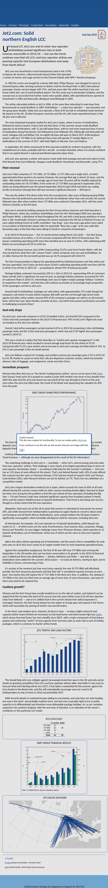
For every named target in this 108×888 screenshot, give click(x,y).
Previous (8, 862)
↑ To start (9, 858)
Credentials (37, 25)
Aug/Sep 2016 (94, 34)
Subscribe (64, 25)
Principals (24, 25)
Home (3, 25)
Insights (75, 25)
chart (99, 373)
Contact (13, 25)
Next (7, 867)
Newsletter (51, 25)
